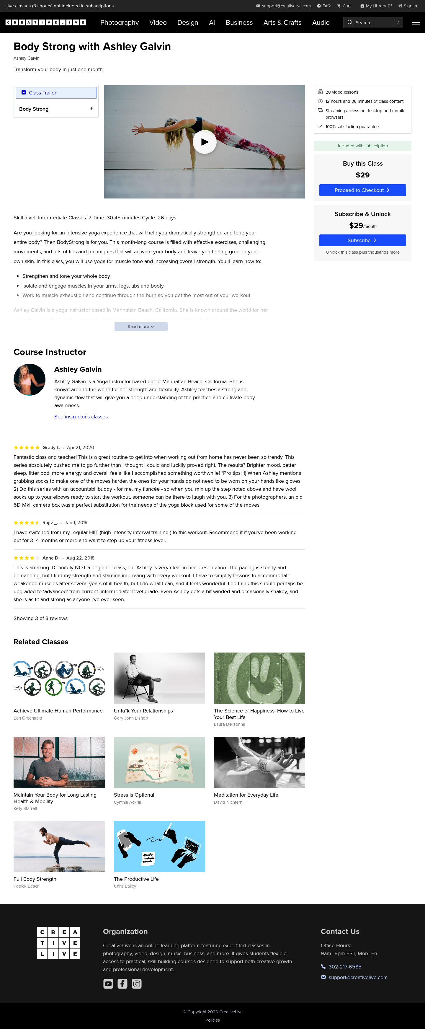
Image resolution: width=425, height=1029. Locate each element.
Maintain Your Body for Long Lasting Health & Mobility (55, 798)
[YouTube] (108, 984)
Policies (212, 1020)
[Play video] (204, 141)
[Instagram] (136, 984)
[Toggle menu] (416, 22)
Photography (119, 22)
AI (212, 22)
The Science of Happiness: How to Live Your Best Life (259, 714)
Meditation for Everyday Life (246, 794)
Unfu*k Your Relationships (143, 710)
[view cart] (345, 6)
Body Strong (33, 108)
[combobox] (373, 22)
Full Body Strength (35, 879)
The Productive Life (136, 879)
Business (239, 22)
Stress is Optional (134, 794)
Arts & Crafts (283, 22)
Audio (321, 22)
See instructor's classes (81, 416)
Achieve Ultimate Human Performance (58, 710)
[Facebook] (122, 984)
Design (187, 22)
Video (158, 22)
